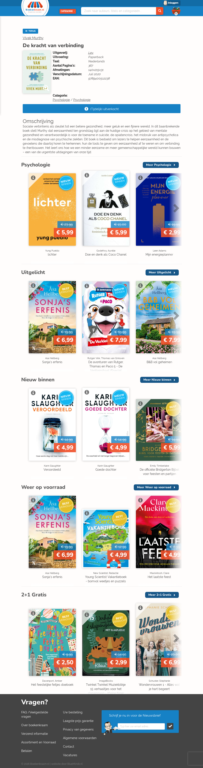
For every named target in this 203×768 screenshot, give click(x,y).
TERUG (30, 31)
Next (175, 208)
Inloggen (173, 2)
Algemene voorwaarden (79, 738)
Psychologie (61, 100)
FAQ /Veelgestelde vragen (34, 714)
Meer (158, 165)
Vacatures (70, 755)
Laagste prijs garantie (78, 721)
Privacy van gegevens (78, 729)
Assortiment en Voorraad (38, 742)
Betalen (26, 751)
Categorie (68, 11)
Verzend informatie (34, 733)
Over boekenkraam (34, 725)
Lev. (90, 52)
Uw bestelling (73, 712)
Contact (68, 746)
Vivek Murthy (33, 38)
